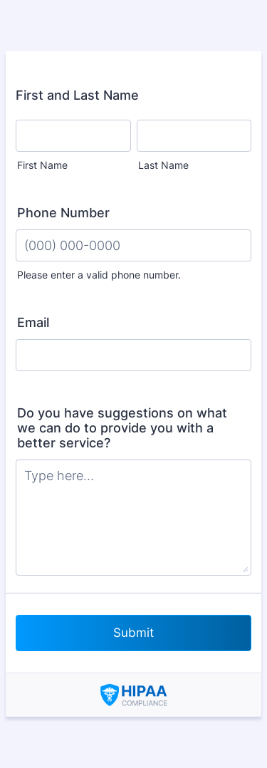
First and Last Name (77, 95)
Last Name (163, 165)
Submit (133, 633)
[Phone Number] (133, 245)
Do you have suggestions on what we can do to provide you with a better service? (122, 427)
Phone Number (63, 212)
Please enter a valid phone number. (99, 275)
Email (33, 322)
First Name (42, 165)
